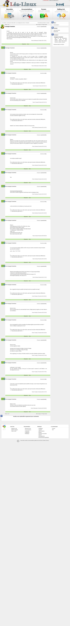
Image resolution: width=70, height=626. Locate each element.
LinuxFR (50, 0)
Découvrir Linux (28, 428)
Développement (42, 436)
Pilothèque (27, 433)
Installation (41, 428)
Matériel (40, 434)
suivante (48, 22)
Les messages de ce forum (20, 22)
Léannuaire (27, 431)
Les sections (4, 22)
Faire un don (13, 431)
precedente (44, 22)
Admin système (41, 431)
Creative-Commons (46, 440)
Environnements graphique (44, 437)
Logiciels (40, 429)
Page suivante (44, 24)
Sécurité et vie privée (43, 433)
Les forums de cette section (11, 22)
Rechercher (56, 31)
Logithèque (27, 432)
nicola (45, 73)
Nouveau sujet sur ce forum (59, 44)
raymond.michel (43, 26)
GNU (57, 0)
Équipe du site (14, 428)
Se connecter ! (56, 24)
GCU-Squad (54, 0)
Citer (28, 44)
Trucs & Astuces (28, 429)
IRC (53, 429)
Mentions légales (14, 429)
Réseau (40, 432)
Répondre (24, 44)
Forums (53, 428)
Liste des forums (57, 30)
